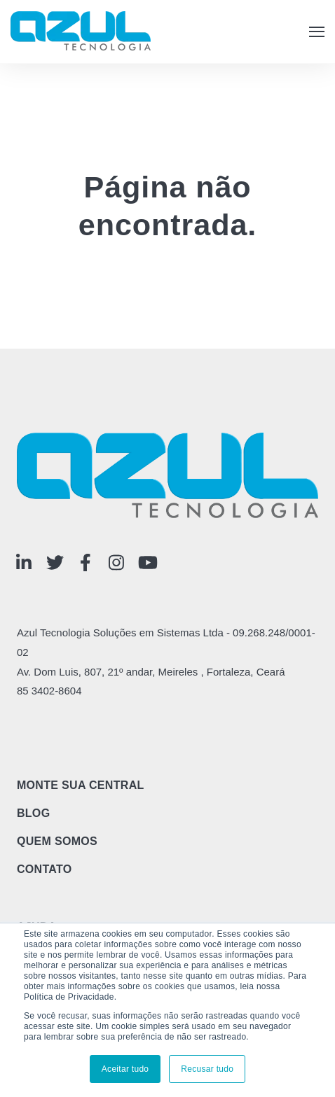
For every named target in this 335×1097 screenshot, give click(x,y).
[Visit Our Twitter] (55, 563)
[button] (316, 32)
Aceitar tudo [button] (125, 1069)
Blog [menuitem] (33, 813)
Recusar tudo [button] (207, 1069)
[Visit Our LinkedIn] (24, 563)
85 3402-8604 (49, 691)
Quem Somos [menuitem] (57, 841)
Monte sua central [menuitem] (80, 785)
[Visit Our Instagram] (116, 563)
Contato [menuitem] (44, 869)
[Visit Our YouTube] (148, 563)
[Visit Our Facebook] (85, 563)
